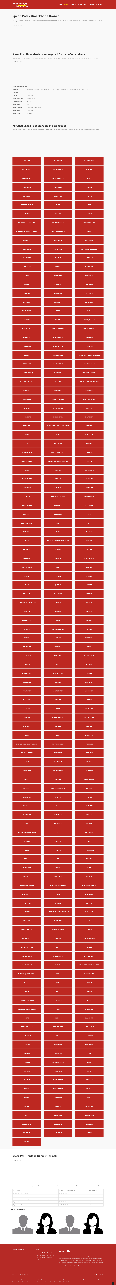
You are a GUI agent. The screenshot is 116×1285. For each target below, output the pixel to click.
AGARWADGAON (58, 169)
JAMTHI (58, 567)
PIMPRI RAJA (89, 894)
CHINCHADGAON (89, 364)
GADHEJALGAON (27, 452)
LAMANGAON (26, 691)
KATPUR (89, 629)
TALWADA (27, 1044)
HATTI (27, 541)
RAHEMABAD (58, 921)
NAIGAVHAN (27, 770)
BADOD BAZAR (58, 240)
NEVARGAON (27, 797)
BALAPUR (58, 258)
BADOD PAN (89, 240)
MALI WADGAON (89, 717)
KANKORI (27, 611)
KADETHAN (26, 594)
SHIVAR (27, 991)
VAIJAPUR (27, 1080)
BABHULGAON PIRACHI (58, 231)
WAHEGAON (58, 1097)
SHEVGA (26, 983)
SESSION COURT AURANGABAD (89, 965)
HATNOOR (89, 532)
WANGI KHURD (89, 1115)
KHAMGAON (27, 647)
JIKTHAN (58, 585)
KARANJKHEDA (26, 620)
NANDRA (58, 779)
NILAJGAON (27, 806)
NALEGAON (89, 770)
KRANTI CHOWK (58, 673)
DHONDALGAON (27, 417)
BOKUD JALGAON (89, 320)
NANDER (26, 779)
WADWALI (27, 1097)
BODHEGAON (27, 320)
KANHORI (89, 602)
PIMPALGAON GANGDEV (58, 885)
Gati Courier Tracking (58, 1279)
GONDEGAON (58, 514)
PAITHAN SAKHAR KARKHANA (26, 832)
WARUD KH (26, 1133)
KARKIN (58, 620)
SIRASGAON (89, 1009)
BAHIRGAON (27, 249)
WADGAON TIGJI (58, 1089)
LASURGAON (89, 691)
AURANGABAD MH (89, 222)
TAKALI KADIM (89, 1027)
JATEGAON (58, 576)
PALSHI (27, 850)
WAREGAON (58, 1124)
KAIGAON (89, 594)
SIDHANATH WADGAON (26, 1000)
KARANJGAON (89, 611)
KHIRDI (89, 647)
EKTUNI (26, 435)
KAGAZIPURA (58, 594)
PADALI (27, 823)
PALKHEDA (58, 841)
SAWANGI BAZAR (27, 965)
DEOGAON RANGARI (58, 399)
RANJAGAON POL (26, 930)
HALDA (89, 514)
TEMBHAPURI (27, 1053)
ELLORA (58, 435)
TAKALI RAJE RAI (27, 1036)
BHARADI (27, 293)
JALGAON (58, 558)
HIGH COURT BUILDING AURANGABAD (58, 541)
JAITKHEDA (26, 558)
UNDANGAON (58, 1071)
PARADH (26, 859)
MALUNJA (58, 726)
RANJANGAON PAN (58, 930)
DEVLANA (27, 408)
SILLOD (89, 1000)
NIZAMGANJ (27, 815)
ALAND (89, 178)
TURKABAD (26, 1071)
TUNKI (89, 1062)
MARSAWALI (89, 735)
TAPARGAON (89, 1044)
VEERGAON (89, 1080)
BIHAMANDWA (26, 311)
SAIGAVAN (58, 938)
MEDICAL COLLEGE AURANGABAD (26, 744)
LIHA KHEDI (26, 700)
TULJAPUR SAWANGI (58, 1062)
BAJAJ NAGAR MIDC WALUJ (89, 249)
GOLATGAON (89, 505)
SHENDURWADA (89, 974)
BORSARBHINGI (58, 337)
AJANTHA (89, 169)
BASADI (27, 275)
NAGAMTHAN (58, 762)
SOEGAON (27, 1018)
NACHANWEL (89, 753)
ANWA (58, 205)
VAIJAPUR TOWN (58, 1080)
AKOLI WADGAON (58, 178)
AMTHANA (26, 196)
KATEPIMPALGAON (58, 629)
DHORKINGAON (58, 417)
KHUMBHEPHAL (89, 656)
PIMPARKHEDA (26, 894)
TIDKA (89, 1053)
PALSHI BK (58, 850)
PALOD (89, 841)
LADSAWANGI (27, 682)
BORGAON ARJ (26, 329)
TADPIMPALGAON (27, 1027)
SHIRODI (89, 983)
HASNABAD (26, 532)
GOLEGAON (27, 514)
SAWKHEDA (57, 965)
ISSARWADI (58, 549)
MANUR (58, 735)
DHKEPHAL (89, 408)
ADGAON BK (58, 161)
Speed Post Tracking (17, 1274)
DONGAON (26, 426)
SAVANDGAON (58, 956)
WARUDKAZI (58, 1133)
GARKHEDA (58, 470)
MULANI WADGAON (27, 753)
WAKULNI (58, 1106)
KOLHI (58, 664)
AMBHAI (89, 187)
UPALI (89, 1071)
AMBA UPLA (27, 187)
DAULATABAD (58, 390)
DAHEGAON (27, 390)
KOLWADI (89, 664)
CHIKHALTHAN (58, 364)
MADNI (58, 709)
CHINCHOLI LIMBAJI (27, 373)
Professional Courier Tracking (31, 1279)
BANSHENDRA (89, 267)
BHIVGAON (26, 302)
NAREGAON (27, 788)
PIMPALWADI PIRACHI (89, 885)
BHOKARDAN (58, 302)
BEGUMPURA (58, 275)
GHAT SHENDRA (89, 496)
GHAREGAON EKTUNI (58, 496)
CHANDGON (27, 346)
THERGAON (58, 1053)
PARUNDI (58, 868)
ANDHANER (58, 196)
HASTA (58, 532)
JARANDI (26, 576)
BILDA (58, 311)
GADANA (89, 443)
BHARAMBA (58, 293)
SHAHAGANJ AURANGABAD (26, 974)
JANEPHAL (89, 567)
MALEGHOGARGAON (58, 717)
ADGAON (27, 161)
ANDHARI (89, 196)
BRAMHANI (89, 337)
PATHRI (89, 868)
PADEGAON (58, 823)
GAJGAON (89, 452)
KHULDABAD (58, 656)
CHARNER (27, 355)
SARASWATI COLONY (27, 947)
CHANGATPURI (58, 346)
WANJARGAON (26, 1124)
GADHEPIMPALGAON (58, 452)
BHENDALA (89, 293)
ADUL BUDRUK (26, 169)
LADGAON (89, 673)
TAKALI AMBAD (58, 1027)
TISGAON (27, 1062)
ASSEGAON (58, 214)
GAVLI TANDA (89, 470)
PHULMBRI (89, 876)
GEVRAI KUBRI (27, 488)
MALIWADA (26, 726)
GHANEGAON (89, 488)
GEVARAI (58, 479)
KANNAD (58, 611)
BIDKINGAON (89, 302)
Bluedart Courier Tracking (92, 1279)
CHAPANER (89, 346)
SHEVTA (58, 983)
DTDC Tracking (18, 1279)
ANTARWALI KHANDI (26, 205)
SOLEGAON (58, 1018)
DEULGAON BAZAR (89, 399)
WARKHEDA (89, 1124)
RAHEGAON (26, 921)
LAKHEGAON (89, 682)
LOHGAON (58, 700)
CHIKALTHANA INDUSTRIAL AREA (89, 355)
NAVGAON (89, 788)
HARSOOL (89, 523)
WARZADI (89, 1133)
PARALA (58, 859)
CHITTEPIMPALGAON (89, 373)
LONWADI (27, 709)
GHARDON (27, 496)
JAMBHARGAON (89, 558)
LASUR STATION (58, 691)
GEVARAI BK (89, 479)
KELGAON (27, 638)
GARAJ (27, 470)
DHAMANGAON (58, 408)
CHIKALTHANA (58, 355)
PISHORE (58, 903)
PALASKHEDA (89, 832)
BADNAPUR (26, 240)
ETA (27, 443)
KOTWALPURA (26, 673)
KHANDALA (58, 647)
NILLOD (58, 806)
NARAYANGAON (89, 779)
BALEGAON (89, 258)
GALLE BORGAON (26, 461)
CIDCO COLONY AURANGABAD (89, 382)
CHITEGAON (58, 373)
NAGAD (26, 762)
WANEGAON (58, 1115)
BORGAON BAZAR (58, 329)
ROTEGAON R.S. (27, 938)
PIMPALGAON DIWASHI (27, 885)
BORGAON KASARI (89, 329)
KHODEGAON (27, 656)
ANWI (89, 205)
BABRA (89, 231)
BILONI (89, 311)
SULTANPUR (89, 1018)
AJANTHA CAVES (27, 178)
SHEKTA (58, 974)
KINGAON (27, 664)
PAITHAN (89, 823)
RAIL (89, 921)
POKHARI (89, 903)
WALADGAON (89, 1106)
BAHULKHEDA (58, 249)
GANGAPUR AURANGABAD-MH (58, 461)
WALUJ (27, 1115)
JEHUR (27, 585)
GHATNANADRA (27, 505)
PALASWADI (27, 841)
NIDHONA (89, 797)
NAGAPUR (89, 762)
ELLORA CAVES (89, 435)
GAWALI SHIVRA (27, 479)
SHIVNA (58, 991)
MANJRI (26, 735)
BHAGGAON (89, 275)
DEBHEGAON (27, 399)
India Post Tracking (79, 1279)
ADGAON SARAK (89, 161)
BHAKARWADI (58, 284)
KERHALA (58, 638)
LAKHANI (58, 682)
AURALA (89, 214)
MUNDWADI (58, 753)
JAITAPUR (89, 549)
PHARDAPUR (58, 876)
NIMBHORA (89, 806)
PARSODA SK (27, 868)
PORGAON (27, 912)
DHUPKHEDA (89, 417)
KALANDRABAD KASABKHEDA (27, 602)
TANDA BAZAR (58, 1044)
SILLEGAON (58, 1000)
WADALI (26, 1089)
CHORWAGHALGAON (27, 382)
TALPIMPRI (89, 1036)
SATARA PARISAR (27, 956)
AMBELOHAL (58, 187)
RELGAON (89, 930)
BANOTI (57, 267)
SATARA (89, 947)
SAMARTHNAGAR (89, 938)
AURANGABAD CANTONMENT (26, 222)
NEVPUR (57, 797)
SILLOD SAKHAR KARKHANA (27, 1009)
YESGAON (27, 1142)
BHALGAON (89, 284)
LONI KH (89, 700)
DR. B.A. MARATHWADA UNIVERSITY (58, 426)
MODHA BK (89, 744)
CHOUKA (58, 382)
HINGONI (89, 541)
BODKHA (58, 320)
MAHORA (27, 717)
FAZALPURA (58, 443)
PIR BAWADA (27, 903)
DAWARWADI (89, 390)
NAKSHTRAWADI (58, 770)
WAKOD (26, 1106)
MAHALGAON (89, 709)
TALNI (58, 1036)
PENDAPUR (26, 876)
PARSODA (89, 859)
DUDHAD (89, 426)
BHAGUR (27, 284)
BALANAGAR (27, 258)
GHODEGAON (58, 505)
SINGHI (58, 1009)
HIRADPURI (26, 549)
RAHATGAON (89, 912)
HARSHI (58, 523)
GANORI (89, 461)
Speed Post (69, 1279)
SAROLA (57, 947)
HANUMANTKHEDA (27, 523)
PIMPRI (58, 894)
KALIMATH (58, 602)
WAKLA (89, 1097)
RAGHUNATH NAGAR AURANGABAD (58, 912)
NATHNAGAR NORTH (58, 788)
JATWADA (89, 576)
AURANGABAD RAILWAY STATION (26, 231)
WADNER (89, 1089)
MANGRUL (89, 726)
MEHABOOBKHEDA (58, 744)
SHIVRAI (89, 991)
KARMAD (89, 620)
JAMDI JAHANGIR (27, 567)
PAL (58, 832)
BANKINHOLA (27, 267)
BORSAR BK (26, 337)
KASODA (26, 629)
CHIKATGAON (26, 364)
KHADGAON (89, 638)
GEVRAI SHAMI (58, 488)
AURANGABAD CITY (58, 222)
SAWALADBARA (89, 956)
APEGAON (27, 214)
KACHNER (89, 585)
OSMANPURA (58, 815)
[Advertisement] (58, 37)
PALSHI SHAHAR (89, 850)
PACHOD (89, 815)
